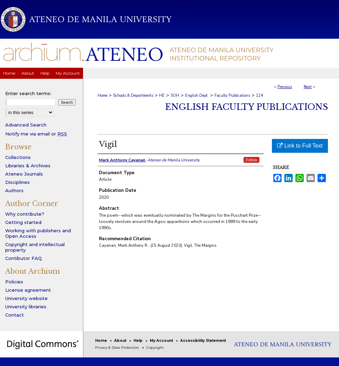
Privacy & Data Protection (117, 347)
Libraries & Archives (28, 165)
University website (26, 298)
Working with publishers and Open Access (38, 233)
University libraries (25, 306)
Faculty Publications (232, 95)
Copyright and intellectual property (35, 247)
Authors (14, 190)
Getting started (23, 222)
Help (139, 340)
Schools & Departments (133, 95)
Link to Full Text (299, 146)
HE (162, 95)
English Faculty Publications (246, 107)
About (120, 340)
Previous (284, 87)
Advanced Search (25, 125)
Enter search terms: (28, 93)
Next (308, 87)
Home (102, 95)
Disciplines (17, 182)
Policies (14, 281)
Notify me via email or (36, 134)
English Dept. (197, 95)
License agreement (28, 290)
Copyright (155, 347)
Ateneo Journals (24, 174)
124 (259, 95)
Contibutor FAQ (23, 258)
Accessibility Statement (203, 340)
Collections (18, 157)
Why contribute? (24, 214)
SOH (175, 95)
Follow (251, 160)
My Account (162, 340)
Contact (14, 315)
